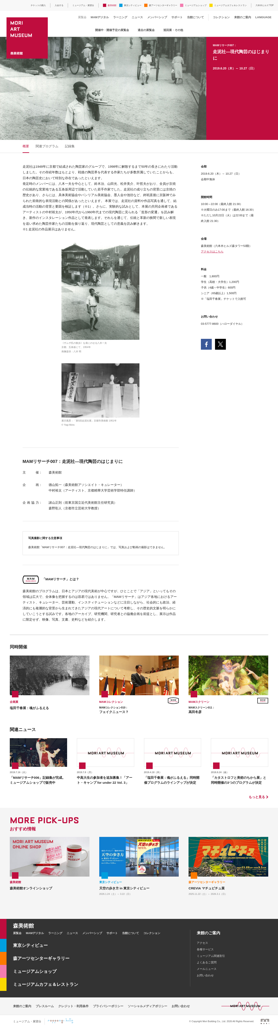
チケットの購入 (38, 5)
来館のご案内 (242, 17)
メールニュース (207, 969)
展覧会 (82, 17)
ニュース (137, 17)
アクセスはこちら (212, 251)
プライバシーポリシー (108, 1006)
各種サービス (205, 949)
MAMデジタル (100, 17)
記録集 (70, 146)
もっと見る (257, 796)
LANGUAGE (263, 17)
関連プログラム (47, 146)
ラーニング (120, 17)
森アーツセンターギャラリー (163, 5)
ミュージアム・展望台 (83, 5)
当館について (195, 17)
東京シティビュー (132, 5)
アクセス (202, 942)
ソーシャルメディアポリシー (147, 1006)
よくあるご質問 (207, 962)
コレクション (221, 17)
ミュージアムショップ (196, 5)
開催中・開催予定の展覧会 (112, 30)
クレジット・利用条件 (73, 1006)
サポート (177, 17)
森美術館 (112, 5)
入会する (59, 5)
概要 (26, 146)
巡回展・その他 (173, 30)
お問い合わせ (205, 975)
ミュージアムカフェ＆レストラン (230, 5)
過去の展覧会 (146, 30)
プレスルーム (45, 1006)
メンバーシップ (157, 17)
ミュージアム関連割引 (211, 955)
